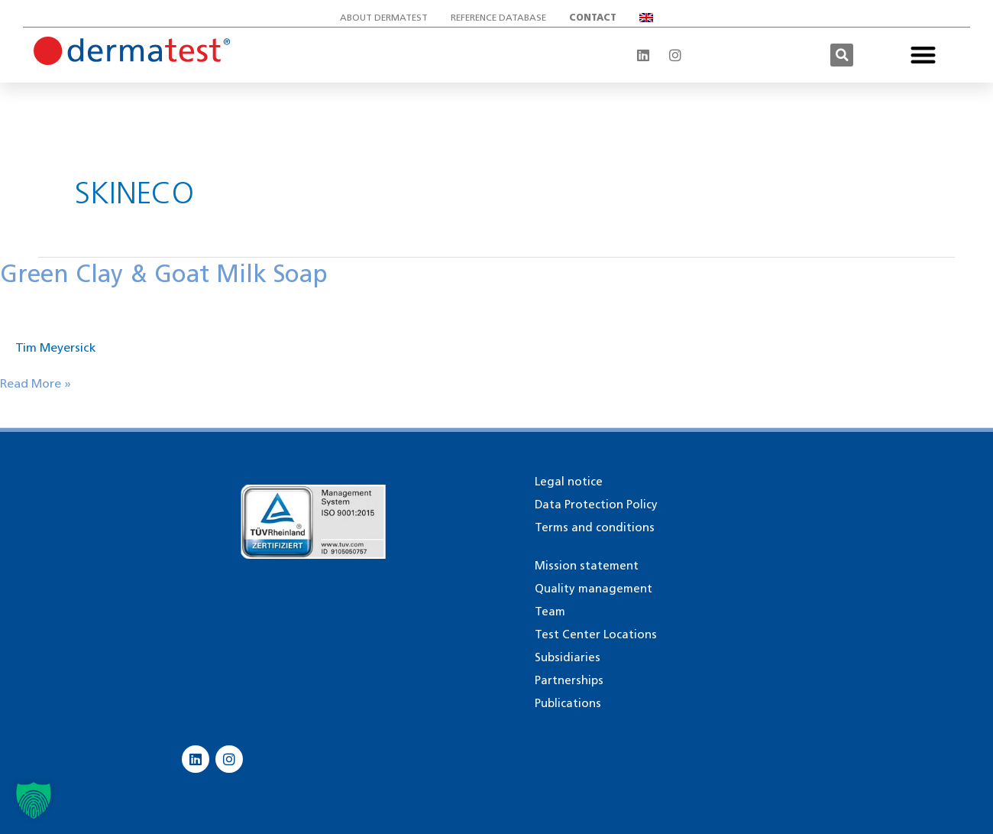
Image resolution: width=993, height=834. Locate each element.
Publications (568, 703)
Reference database (498, 17)
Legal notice (569, 481)
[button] (841, 55)
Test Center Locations (596, 634)
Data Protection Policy (596, 504)
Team (550, 611)
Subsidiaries (567, 657)
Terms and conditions (595, 527)
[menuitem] (646, 17)
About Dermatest (384, 17)
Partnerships (569, 680)
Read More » (35, 383)
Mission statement (587, 566)
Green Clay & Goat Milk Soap (166, 273)
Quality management (593, 588)
